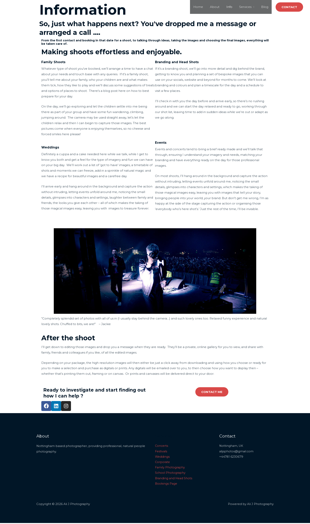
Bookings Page (166, 484)
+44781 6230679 (231, 457)
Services (247, 7)
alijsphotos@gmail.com (236, 451)
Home (203, 7)
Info (232, 7)
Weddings (162, 457)
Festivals (161, 451)
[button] (289, 7)
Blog (265, 7)
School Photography (170, 473)
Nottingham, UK (231, 446)
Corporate (162, 462)
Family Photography (170, 468)
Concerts (162, 446)
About (218, 7)
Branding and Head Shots (174, 479)
